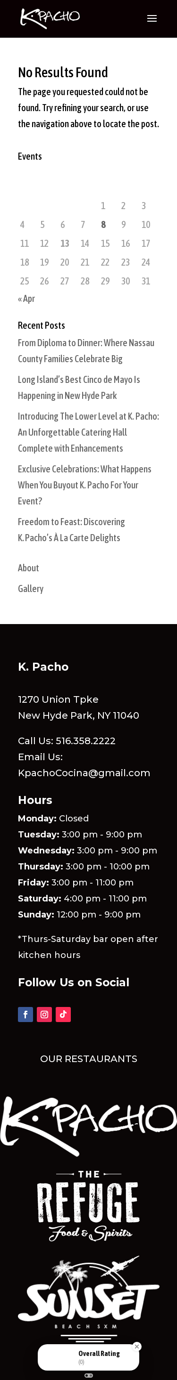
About (28, 567)
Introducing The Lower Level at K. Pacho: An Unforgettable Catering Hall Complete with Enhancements (88, 432)
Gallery (30, 588)
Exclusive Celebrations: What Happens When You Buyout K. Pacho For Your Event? (85, 484)
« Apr (26, 298)
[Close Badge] (137, 1346)
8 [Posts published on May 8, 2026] (103, 224)
